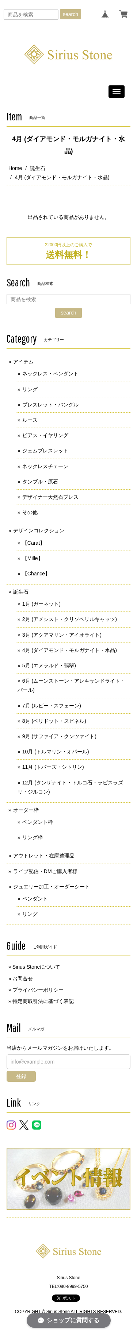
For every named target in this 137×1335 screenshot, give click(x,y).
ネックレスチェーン (45, 466)
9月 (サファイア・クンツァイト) (59, 736)
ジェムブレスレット (45, 451)
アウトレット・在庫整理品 (44, 856)
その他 (30, 512)
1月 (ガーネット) (41, 604)
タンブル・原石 (40, 482)
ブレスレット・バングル (50, 405)
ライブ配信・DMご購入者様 (45, 871)
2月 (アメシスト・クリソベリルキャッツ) (69, 619)
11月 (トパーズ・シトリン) (53, 767)
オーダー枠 (26, 810)
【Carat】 (33, 543)
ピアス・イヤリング (45, 435)
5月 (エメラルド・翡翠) (49, 665)
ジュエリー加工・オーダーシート (51, 887)
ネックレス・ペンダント (50, 374)
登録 (21, 1076)
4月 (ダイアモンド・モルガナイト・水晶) (69, 650)
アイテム (23, 361)
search (70, 14)
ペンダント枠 (37, 822)
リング (30, 389)
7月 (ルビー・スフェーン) (51, 706)
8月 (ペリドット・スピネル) (54, 721)
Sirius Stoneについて (36, 967)
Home (15, 168)
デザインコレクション (38, 530)
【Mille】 (32, 558)
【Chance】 (36, 573)
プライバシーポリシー (38, 990)
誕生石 (37, 168)
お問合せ (22, 978)
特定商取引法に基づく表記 (43, 1001)
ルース (30, 420)
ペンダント (35, 899)
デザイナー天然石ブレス (50, 497)
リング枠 (32, 837)
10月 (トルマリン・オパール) (55, 752)
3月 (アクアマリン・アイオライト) (62, 635)
